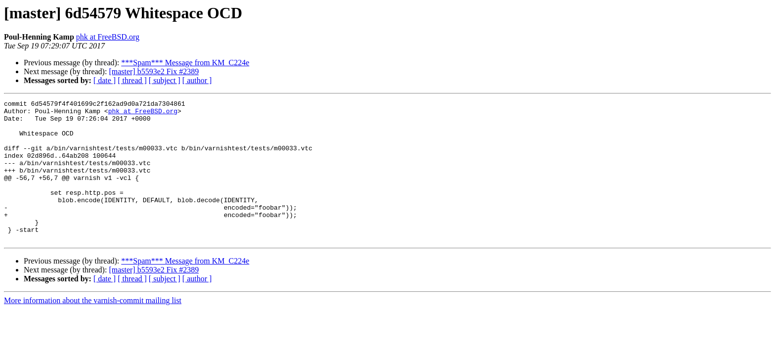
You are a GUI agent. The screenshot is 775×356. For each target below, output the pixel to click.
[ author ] (197, 80)
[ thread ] (132, 80)
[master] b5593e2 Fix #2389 (154, 71)
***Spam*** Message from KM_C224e (185, 62)
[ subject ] (164, 80)
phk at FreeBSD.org (107, 37)
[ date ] (104, 80)
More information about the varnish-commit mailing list (92, 328)
